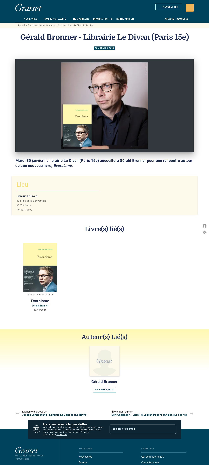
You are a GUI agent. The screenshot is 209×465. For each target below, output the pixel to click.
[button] (168, 7)
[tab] (18, 19)
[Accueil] (28, 7)
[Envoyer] (172, 429)
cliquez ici (62, 435)
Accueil (21, 25)
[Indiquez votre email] (139, 429)
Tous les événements (38, 25)
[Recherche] (190, 8)
